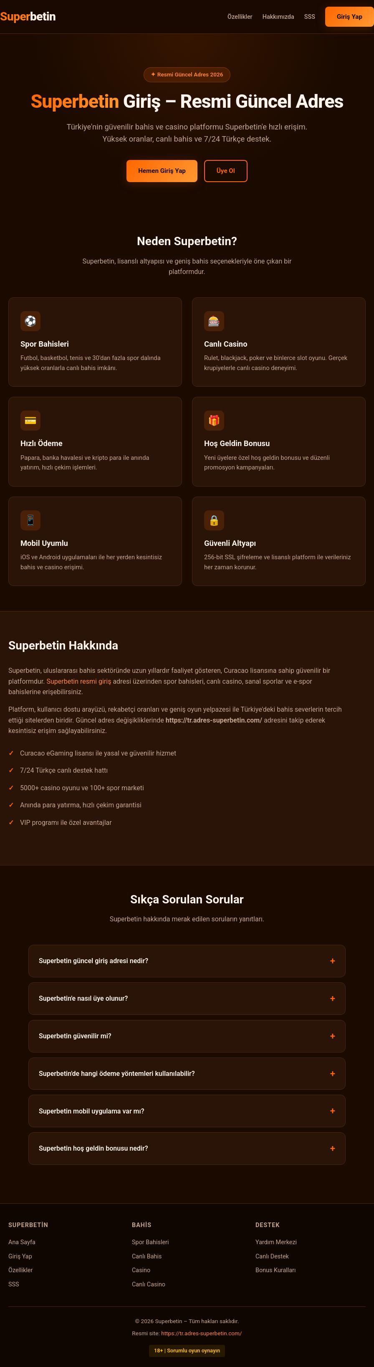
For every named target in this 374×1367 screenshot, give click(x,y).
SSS (309, 16)
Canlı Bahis (147, 1256)
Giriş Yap (349, 16)
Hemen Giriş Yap (162, 171)
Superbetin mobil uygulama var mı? (91, 1111)
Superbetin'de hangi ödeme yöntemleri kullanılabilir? (117, 1074)
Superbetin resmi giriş (78, 681)
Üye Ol (226, 171)
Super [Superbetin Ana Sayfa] (28, 16)
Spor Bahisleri (150, 1242)
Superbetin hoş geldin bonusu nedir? (93, 1148)
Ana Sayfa (21, 1242)
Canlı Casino (148, 1284)
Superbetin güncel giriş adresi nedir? (93, 961)
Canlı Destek (272, 1256)
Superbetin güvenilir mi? (75, 1036)
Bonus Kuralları (275, 1270)
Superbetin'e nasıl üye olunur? (83, 998)
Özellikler (240, 16)
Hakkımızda (278, 16)
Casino (141, 1270)
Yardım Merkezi (276, 1242)
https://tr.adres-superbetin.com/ (201, 1333)
